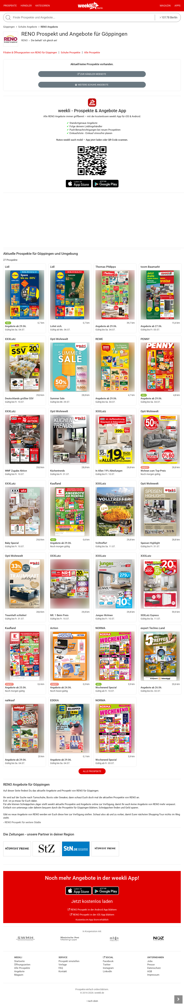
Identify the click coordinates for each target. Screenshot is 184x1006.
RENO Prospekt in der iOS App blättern (92, 914)
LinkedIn (107, 971)
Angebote (19, 971)
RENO (24, 40)
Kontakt (63, 971)
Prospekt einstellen (69, 961)
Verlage (63, 964)
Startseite (19, 961)
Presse (151, 964)
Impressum (153, 974)
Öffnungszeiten (22, 964)
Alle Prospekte (92, 52)
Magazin (165, 5)
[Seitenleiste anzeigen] (178, 999)
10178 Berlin (168, 17)
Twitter (106, 964)
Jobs (150, 961)
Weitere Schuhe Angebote (91, 84)
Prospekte (10, 5)
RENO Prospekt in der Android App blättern (92, 909)
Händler (26, 5)
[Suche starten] (8, 18)
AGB (149, 971)
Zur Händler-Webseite (91, 74)
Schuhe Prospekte (70, 52)
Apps (177, 5)
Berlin (100, 8)
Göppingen (9, 26)
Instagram (108, 968)
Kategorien (42, 5)
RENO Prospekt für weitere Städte (22, 822)
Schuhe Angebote (27, 26)
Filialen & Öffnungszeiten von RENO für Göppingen (30, 52)
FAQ (61, 968)
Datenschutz (154, 968)
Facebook (108, 961)
